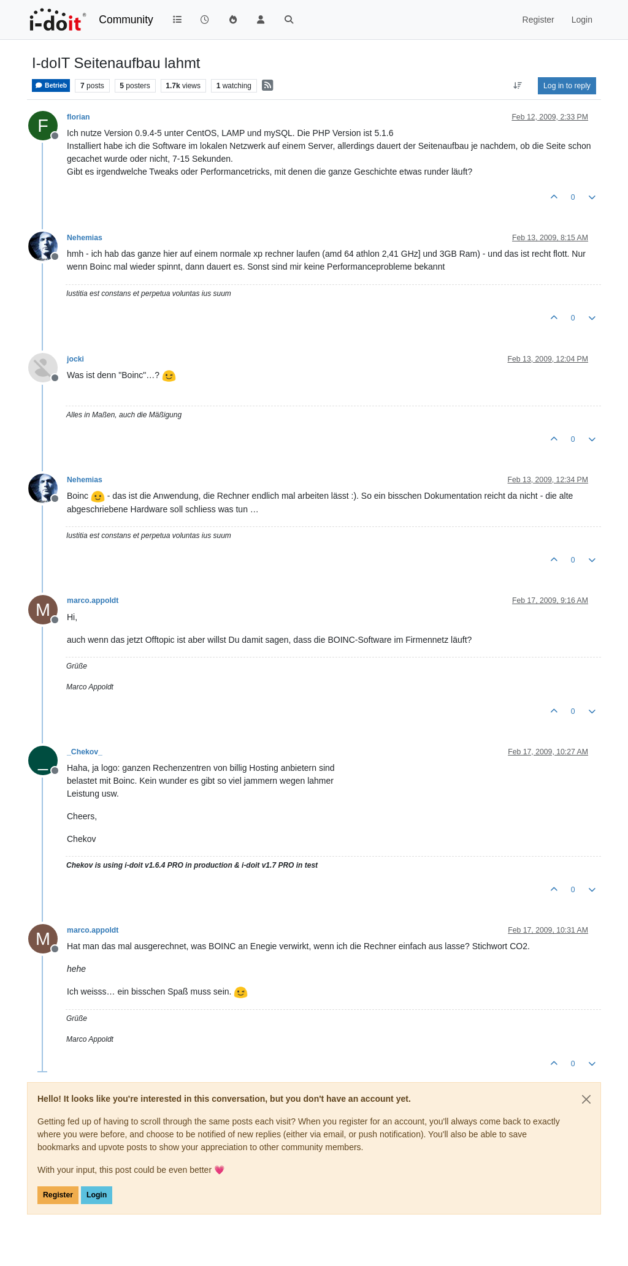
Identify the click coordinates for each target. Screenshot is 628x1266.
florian (78, 117)
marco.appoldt (92, 600)
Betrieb (51, 85)
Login (96, 1195)
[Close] (586, 1099)
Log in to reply (567, 85)
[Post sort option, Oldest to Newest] (518, 85)
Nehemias (84, 237)
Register (58, 1195)
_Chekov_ (84, 752)
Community (126, 19)
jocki (75, 359)
